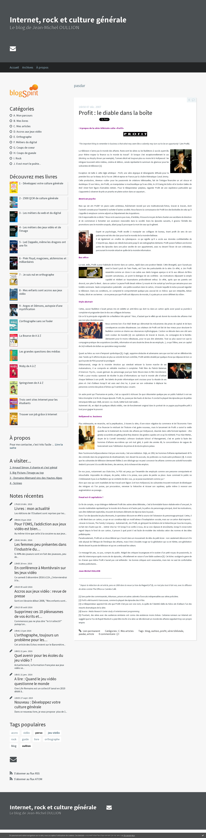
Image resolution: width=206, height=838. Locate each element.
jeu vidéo (54, 733)
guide (25, 739)
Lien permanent (89, 630)
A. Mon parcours (22, 115)
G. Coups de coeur (24, 147)
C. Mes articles (22, 126)
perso (38, 733)
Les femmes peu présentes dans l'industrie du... (40, 547)
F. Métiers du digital (25, 142)
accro (14, 733)
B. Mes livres (20, 121)
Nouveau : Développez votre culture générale (37, 704)
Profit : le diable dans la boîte (115, 112)
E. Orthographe (22, 137)
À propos (42, 67)
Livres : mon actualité (32, 508)
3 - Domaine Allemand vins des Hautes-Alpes (36, 478)
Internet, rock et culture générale (68, 20)
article (90, 634)
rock (13, 739)
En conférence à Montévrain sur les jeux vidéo (40, 570)
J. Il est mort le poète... (27, 163)
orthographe (52, 739)
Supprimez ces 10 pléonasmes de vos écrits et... (38, 614)
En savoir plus (129, 835)
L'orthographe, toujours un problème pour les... (36, 637)
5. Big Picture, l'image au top (27, 472)
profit (163, 630)
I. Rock (17, 158)
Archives (27, 67)
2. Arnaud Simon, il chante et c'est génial (33, 467)
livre (36, 739)
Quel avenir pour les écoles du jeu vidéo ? (38, 658)
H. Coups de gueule (24, 153)
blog (13, 746)
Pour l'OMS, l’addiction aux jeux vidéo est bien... (40, 526)
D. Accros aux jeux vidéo (27, 131)
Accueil (14, 67)
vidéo (26, 733)
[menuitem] (16, 67)
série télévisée (175, 630)
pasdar (82, 634)
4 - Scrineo (16, 483)
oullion (26, 746)
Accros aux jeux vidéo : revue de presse (40, 593)
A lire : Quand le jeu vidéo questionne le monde (35, 681)
